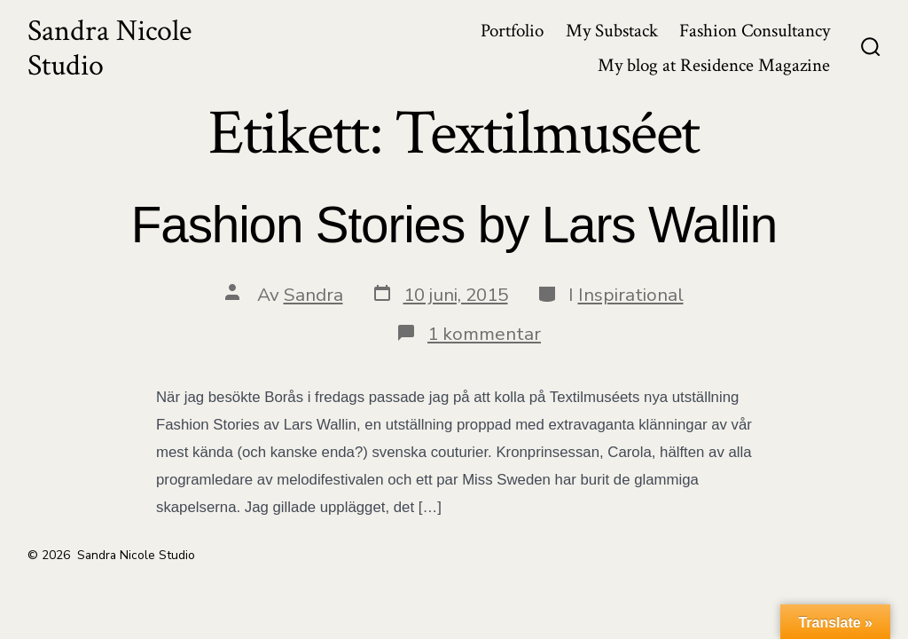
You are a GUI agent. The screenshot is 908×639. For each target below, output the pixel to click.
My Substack (612, 31)
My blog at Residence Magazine (714, 65)
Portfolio (512, 31)
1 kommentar (484, 333)
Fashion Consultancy (754, 31)
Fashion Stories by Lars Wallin (454, 225)
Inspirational (631, 294)
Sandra (313, 294)
